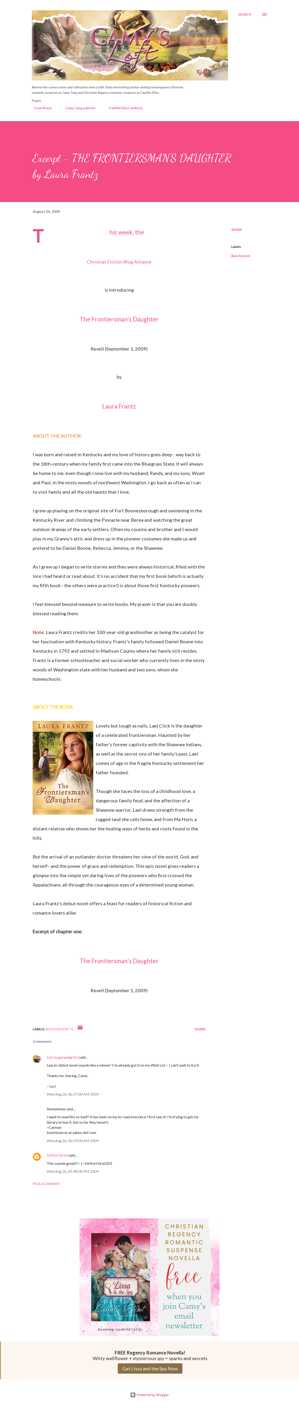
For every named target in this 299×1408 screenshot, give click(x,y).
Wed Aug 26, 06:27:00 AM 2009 (73, 1094)
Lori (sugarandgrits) (62, 1057)
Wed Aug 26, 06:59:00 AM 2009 (73, 1140)
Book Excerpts (240, 256)
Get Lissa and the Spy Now (150, 1368)
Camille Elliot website (123, 108)
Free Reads (40, 108)
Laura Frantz (119, 406)
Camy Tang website (78, 108)
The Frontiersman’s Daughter (119, 319)
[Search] (244, 14)
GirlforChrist (57, 1155)
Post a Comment (46, 1183)
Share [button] (236, 230)
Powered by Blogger (149, 1395)
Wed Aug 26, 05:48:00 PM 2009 (72, 1171)
